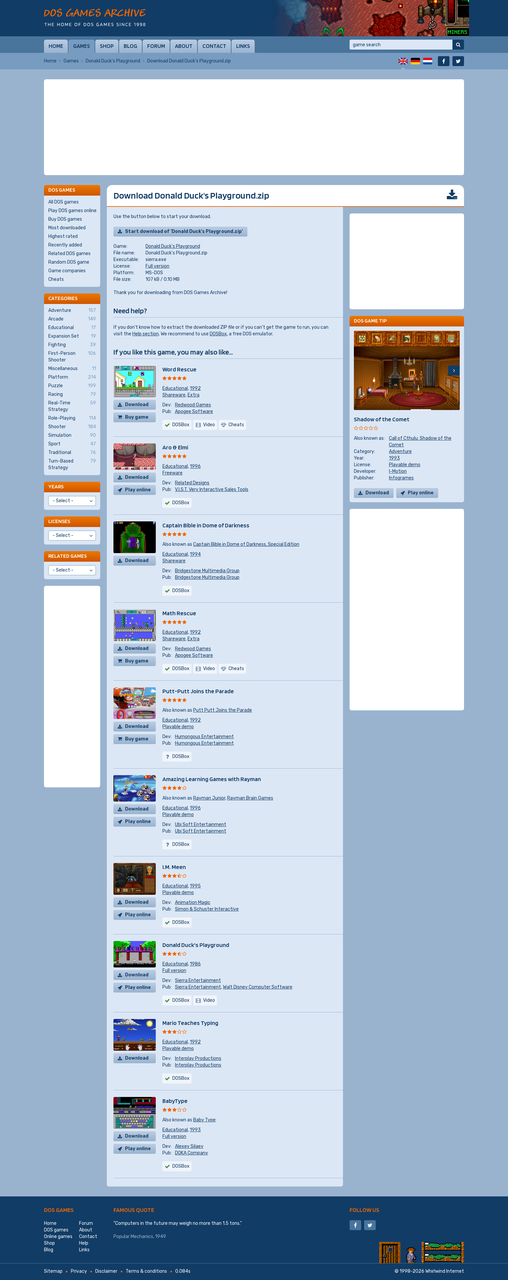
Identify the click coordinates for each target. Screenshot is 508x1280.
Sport (72, 444)
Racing (72, 394)
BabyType (175, 1100)
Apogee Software (194, 411)
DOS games (59, 1209)
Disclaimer (106, 1271)
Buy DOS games (65, 219)
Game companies (67, 271)
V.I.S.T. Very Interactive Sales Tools (211, 489)
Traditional (72, 452)
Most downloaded (67, 228)
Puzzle (72, 386)
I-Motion (398, 471)
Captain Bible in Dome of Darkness (205, 525)
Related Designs (192, 483)
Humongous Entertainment (204, 736)
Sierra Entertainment (198, 980)
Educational (175, 388)
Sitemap (53, 1271)
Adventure (400, 451)
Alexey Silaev (189, 1146)
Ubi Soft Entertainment (200, 824)
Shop (107, 46)
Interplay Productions (198, 1058)
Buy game (136, 417)
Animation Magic (192, 902)
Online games (58, 1236)
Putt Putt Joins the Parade (222, 710)
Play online (138, 490)
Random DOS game (68, 262)
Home (56, 46)
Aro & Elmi (175, 447)
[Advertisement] (254, 127)
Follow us (364, 1209)
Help (83, 1243)
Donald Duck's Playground (113, 61)
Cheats (56, 279)
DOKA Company (191, 1153)
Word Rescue (179, 369)
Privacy (79, 1271)
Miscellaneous (72, 368)
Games (81, 46)
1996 (195, 466)
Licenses (59, 521)
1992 (195, 388)
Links (243, 46)
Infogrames (401, 478)
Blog (130, 46)
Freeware (172, 473)
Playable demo (178, 727)
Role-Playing (72, 418)
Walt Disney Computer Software (257, 987)
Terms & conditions (146, 1271)
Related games (67, 556)
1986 (195, 964)
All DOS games (63, 202)
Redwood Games (193, 405)
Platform (72, 377)
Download (136, 404)
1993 (195, 1130)
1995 (195, 886)
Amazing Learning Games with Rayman (211, 778)
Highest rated (63, 236)
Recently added (65, 245)
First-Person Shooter (72, 356)
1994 (195, 554)
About (183, 46)
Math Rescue (179, 613)
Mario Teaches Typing (190, 1022)
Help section (145, 334)
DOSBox (218, 334)
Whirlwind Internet (444, 1271)
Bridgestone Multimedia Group (207, 571)
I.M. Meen (174, 866)
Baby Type (204, 1120)
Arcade (72, 319)
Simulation (72, 435)
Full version (157, 266)
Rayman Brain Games (250, 798)
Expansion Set (72, 336)
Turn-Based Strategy (72, 464)
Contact (214, 46)
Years (56, 486)
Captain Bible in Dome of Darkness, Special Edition (246, 544)
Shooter (72, 427)
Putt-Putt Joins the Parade (198, 691)
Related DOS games (69, 253)
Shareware (174, 395)
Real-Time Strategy (72, 406)
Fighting (72, 345)
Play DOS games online (72, 210)
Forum (156, 46)
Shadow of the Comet (381, 419)
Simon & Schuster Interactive (207, 909)
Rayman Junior (209, 798)
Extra (193, 395)
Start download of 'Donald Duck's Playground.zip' (184, 231)
